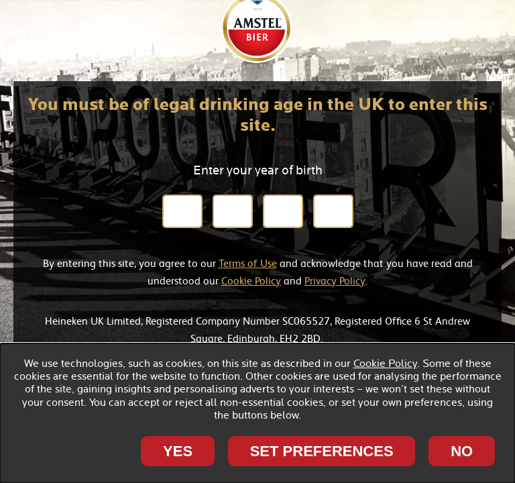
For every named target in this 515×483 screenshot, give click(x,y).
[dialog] (257, 413)
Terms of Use (248, 263)
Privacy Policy (334, 280)
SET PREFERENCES (322, 451)
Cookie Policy (251, 280)
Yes (177, 451)
